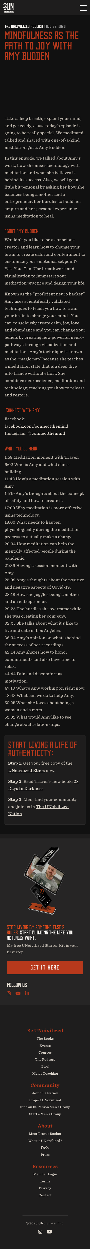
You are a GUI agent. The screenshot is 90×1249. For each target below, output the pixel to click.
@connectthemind (46, 433)
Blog (45, 1066)
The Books (45, 1038)
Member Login (45, 1174)
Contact (45, 1195)
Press (45, 1154)
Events (45, 1045)
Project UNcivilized (45, 1100)
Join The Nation (45, 1093)
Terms (45, 1181)
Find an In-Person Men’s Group (45, 1107)
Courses (45, 1052)
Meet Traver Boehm (45, 1133)
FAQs (45, 1147)
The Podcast (45, 1059)
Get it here (44, 967)
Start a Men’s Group (45, 1114)
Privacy (45, 1188)
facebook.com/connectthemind (36, 426)
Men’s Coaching (45, 1073)
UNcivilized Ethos (26, 770)
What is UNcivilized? (45, 1141)
